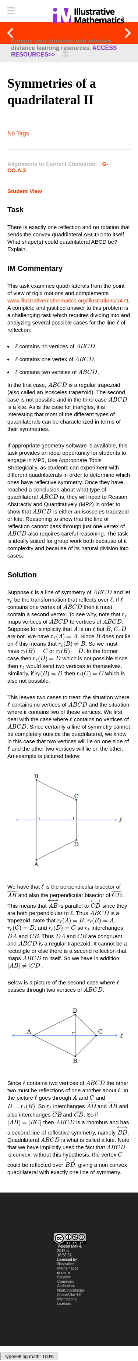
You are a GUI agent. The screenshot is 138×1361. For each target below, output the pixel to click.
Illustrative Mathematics (67, 1278)
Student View (24, 191)
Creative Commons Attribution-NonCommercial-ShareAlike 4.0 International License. (71, 1303)
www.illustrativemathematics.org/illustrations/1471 (68, 300)
